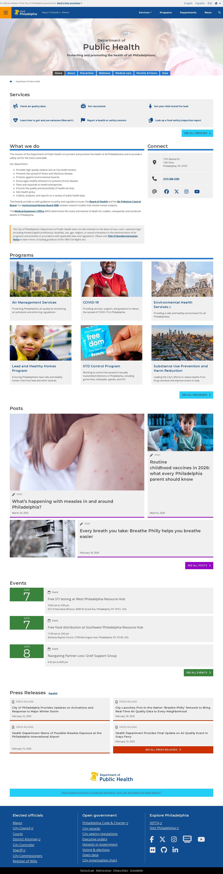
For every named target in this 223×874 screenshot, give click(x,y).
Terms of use (87, 870)
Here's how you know (69, 3)
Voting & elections (96, 849)
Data (165, 73)
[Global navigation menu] (5, 12)
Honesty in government (100, 844)
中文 (209, 3)
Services (144, 12)
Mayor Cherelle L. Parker (55, 12)
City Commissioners (27, 855)
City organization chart (99, 860)
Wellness (104, 73)
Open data (90, 855)
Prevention (87, 73)
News (208, 12)
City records (91, 828)
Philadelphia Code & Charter (103, 823)
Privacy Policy (120, 870)
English (188, 3)
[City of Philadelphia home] (26, 13)
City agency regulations (100, 833)
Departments (188, 12)
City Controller (23, 845)
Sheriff (18, 850)
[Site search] (219, 12)
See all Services (197, 133)
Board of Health (98, 201)
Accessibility (136, 870)
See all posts (199, 565)
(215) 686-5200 (171, 178)
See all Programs (196, 395)
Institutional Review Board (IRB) (40, 205)
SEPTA (154, 823)
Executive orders (94, 839)
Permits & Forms (147, 73)
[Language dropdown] (218, 3)
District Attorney (25, 839)
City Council (21, 828)
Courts (18, 833)
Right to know (103, 870)
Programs (166, 12)
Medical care (123, 73)
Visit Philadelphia (163, 828)
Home (58, 73)
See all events (198, 672)
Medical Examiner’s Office (29, 211)
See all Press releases (163, 749)
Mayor (17, 823)
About (71, 73)
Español (200, 3)
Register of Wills (25, 861)
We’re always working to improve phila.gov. (111, 792)
